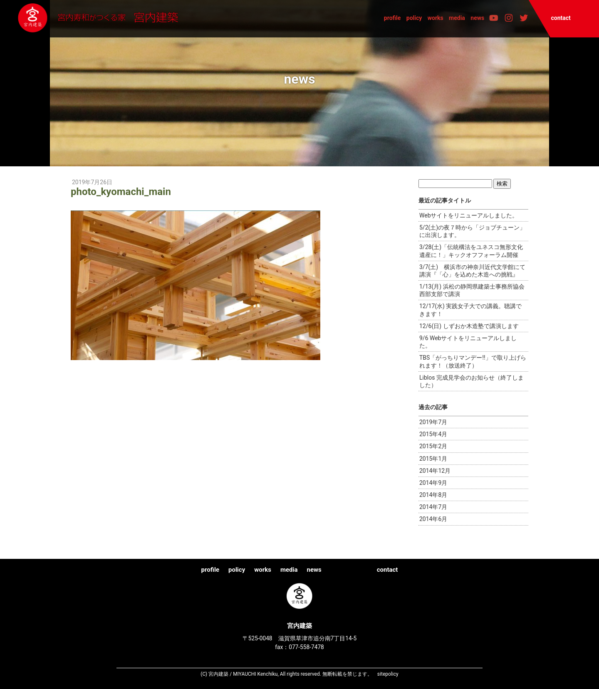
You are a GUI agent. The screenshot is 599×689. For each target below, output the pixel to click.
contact (560, 18)
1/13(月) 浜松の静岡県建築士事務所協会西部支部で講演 (472, 290)
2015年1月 (433, 458)
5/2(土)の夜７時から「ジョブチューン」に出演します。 (472, 231)
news (477, 18)
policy (414, 18)
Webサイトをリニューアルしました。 (468, 215)
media (457, 18)
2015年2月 (433, 446)
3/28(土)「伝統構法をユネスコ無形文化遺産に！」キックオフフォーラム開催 (471, 251)
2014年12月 (434, 470)
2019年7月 (433, 422)
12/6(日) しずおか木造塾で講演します (469, 326)
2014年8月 (433, 494)
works (435, 18)
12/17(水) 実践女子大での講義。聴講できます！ (470, 310)
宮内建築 (102, 18)
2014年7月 (433, 507)
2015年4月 (433, 434)
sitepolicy (388, 674)
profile (392, 18)
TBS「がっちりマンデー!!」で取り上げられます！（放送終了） (472, 361)
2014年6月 (433, 519)
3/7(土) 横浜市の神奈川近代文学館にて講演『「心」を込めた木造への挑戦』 (472, 271)
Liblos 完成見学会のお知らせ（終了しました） (471, 381)
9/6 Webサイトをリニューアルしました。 (468, 342)
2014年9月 (433, 482)
